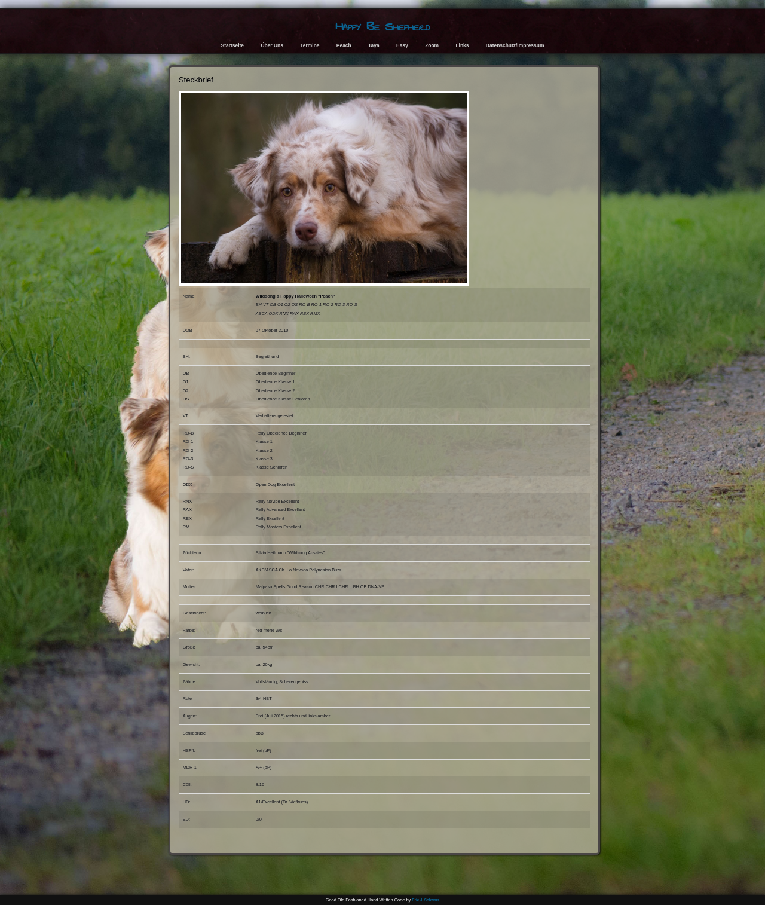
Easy (402, 45)
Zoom (432, 45)
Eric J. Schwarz (425, 900)
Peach (343, 45)
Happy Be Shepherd (382, 26)
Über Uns (272, 45)
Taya (374, 45)
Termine (309, 45)
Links (462, 45)
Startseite (232, 45)
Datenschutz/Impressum (515, 45)
